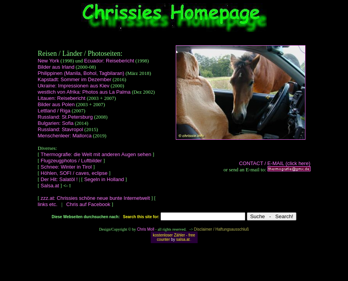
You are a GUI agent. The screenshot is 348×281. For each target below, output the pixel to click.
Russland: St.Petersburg (65, 117)
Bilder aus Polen (56, 104)
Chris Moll (145, 229)
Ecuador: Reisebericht (109, 61)
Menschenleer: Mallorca (65, 136)
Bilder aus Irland (56, 67)
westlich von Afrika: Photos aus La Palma (84, 92)
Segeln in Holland (104, 179)
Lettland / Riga (54, 111)
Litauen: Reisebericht (62, 98)
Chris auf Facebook (88, 204)
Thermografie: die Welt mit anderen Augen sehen (96, 154)
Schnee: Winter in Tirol (66, 167)
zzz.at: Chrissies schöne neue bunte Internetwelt (95, 198)
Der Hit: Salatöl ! (59, 179)
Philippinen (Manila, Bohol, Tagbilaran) (81, 73)
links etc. (48, 204)
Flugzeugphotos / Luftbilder (71, 161)
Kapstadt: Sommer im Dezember (75, 79)
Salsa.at (50, 186)
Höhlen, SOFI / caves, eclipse (74, 173)
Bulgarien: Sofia (56, 123)
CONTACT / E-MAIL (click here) (275, 163)
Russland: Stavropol (60, 129)
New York (48, 61)
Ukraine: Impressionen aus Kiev (74, 86)
